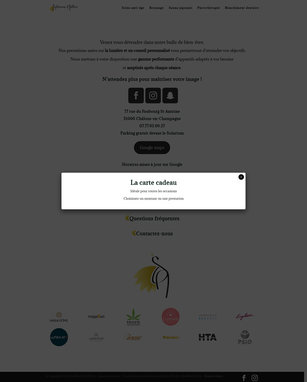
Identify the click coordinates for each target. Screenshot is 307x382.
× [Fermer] (241, 177)
